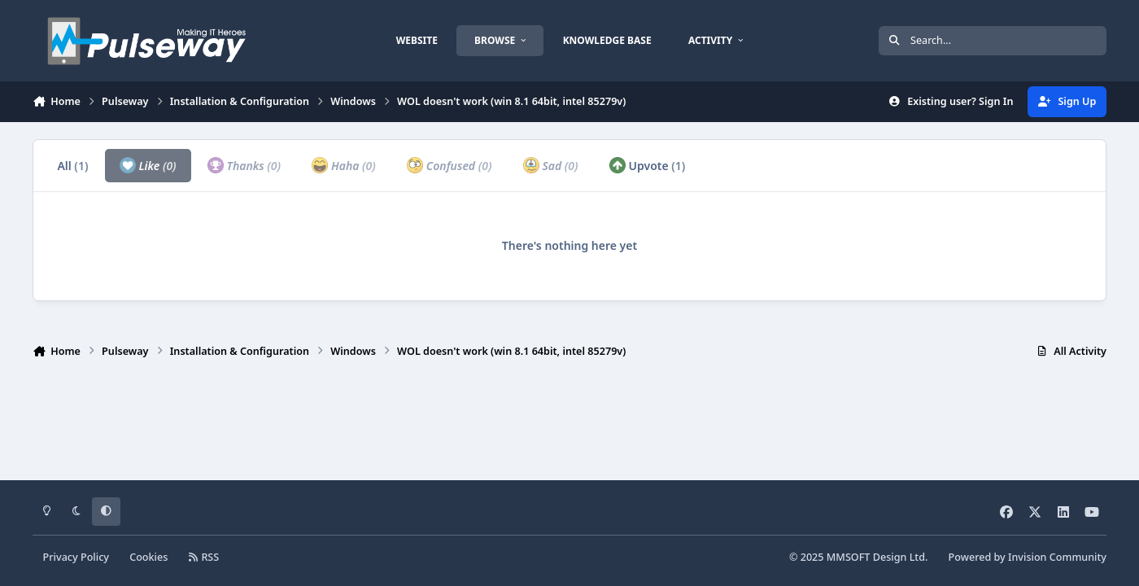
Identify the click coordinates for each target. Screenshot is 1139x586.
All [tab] (72, 165)
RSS (204, 557)
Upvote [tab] (647, 165)
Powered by (1027, 557)
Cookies (148, 557)
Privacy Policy (76, 557)
